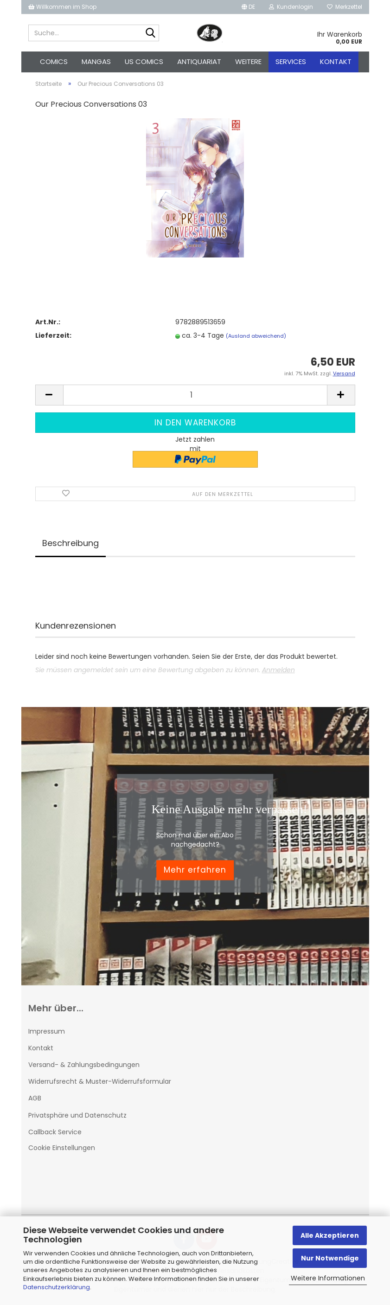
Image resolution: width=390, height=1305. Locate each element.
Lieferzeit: (53, 335)
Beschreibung (70, 543)
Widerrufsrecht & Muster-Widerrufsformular (99, 1081)
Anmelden (278, 670)
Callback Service (55, 1132)
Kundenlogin (291, 7)
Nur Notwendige (330, 1258)
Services (290, 61)
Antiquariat (199, 61)
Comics (54, 61)
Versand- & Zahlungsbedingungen (84, 1064)
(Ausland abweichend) (256, 336)
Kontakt (336, 61)
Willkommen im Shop (62, 7)
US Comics (144, 61)
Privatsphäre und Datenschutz (77, 1115)
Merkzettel (344, 7)
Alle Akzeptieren (329, 1235)
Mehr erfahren (195, 869)
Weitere (248, 61)
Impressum (46, 1031)
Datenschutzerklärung (56, 1287)
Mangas (96, 61)
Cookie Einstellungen (61, 1147)
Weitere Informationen (328, 1278)
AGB (34, 1098)
